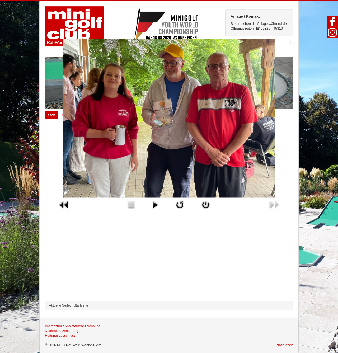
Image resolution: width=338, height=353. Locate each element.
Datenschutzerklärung (61, 331)
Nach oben (284, 345)
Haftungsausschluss (60, 335)
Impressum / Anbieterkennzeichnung (72, 326)
